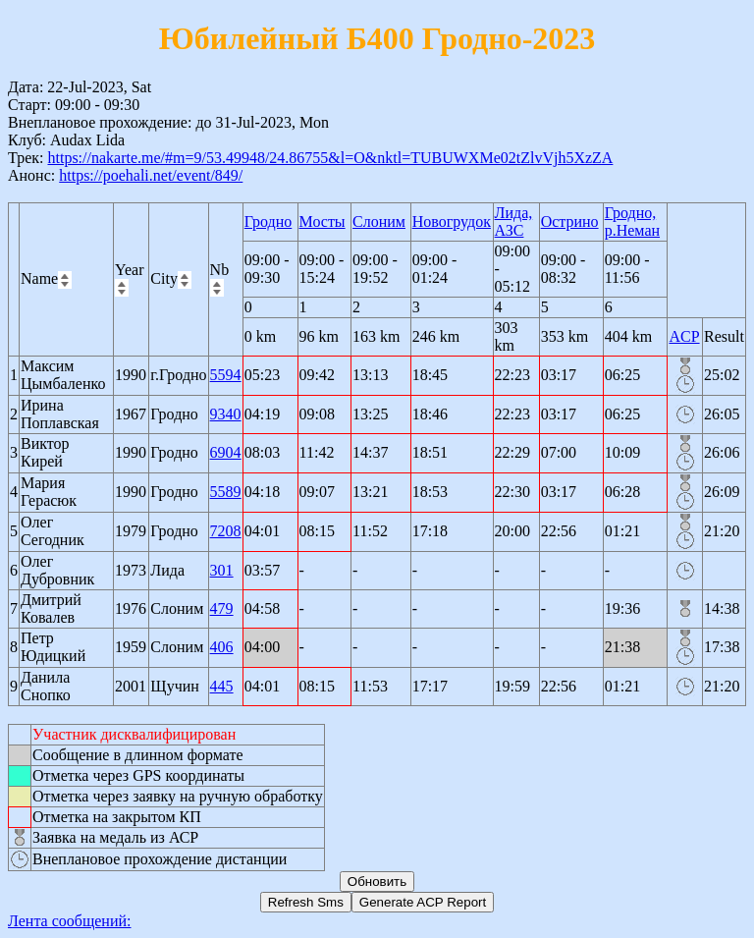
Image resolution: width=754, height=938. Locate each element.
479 (222, 608)
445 (222, 686)
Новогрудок (451, 221)
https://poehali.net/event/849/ (150, 175)
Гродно (268, 221)
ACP (684, 336)
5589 (226, 491)
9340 (226, 414)
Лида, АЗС (514, 221)
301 (222, 570)
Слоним (378, 221)
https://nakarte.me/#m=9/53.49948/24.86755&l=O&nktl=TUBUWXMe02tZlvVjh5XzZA (330, 157)
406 (222, 646)
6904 (226, 452)
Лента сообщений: (70, 920)
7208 (226, 531)
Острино (570, 221)
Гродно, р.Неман (632, 221)
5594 (226, 374)
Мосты (322, 221)
